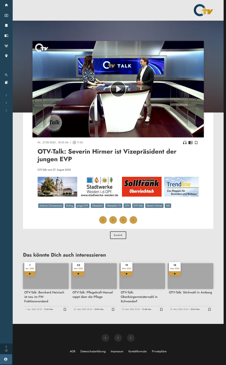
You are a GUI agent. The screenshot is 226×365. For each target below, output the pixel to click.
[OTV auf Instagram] (131, 338)
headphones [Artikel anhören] (185, 142)
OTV (127, 205)
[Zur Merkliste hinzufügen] (196, 142)
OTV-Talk (138, 205)
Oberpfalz (97, 205)
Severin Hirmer (154, 205)
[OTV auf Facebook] (118, 338)
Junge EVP (82, 205)
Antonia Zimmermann (50, 205)
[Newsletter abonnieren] (105, 338)
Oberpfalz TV (114, 205)
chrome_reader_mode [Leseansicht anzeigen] (190, 142)
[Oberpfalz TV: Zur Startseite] (203, 10)
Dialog (69, 205)
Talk (168, 205)
